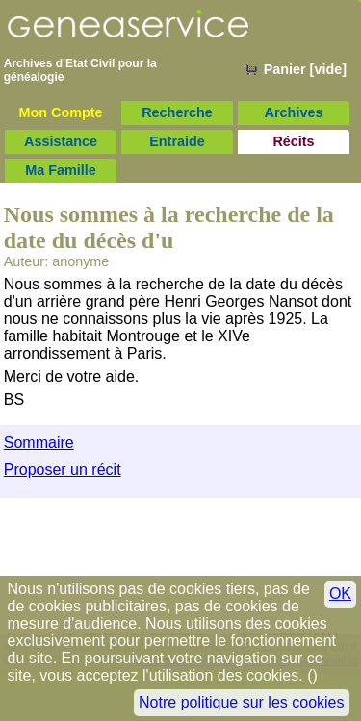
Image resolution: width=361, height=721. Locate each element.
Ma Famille (60, 170)
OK (340, 593)
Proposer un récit (62, 469)
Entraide (177, 141)
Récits (293, 141)
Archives (294, 112)
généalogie (34, 77)
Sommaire (39, 443)
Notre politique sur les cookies (241, 702)
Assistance (60, 141)
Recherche (177, 112)
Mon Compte (60, 112)
